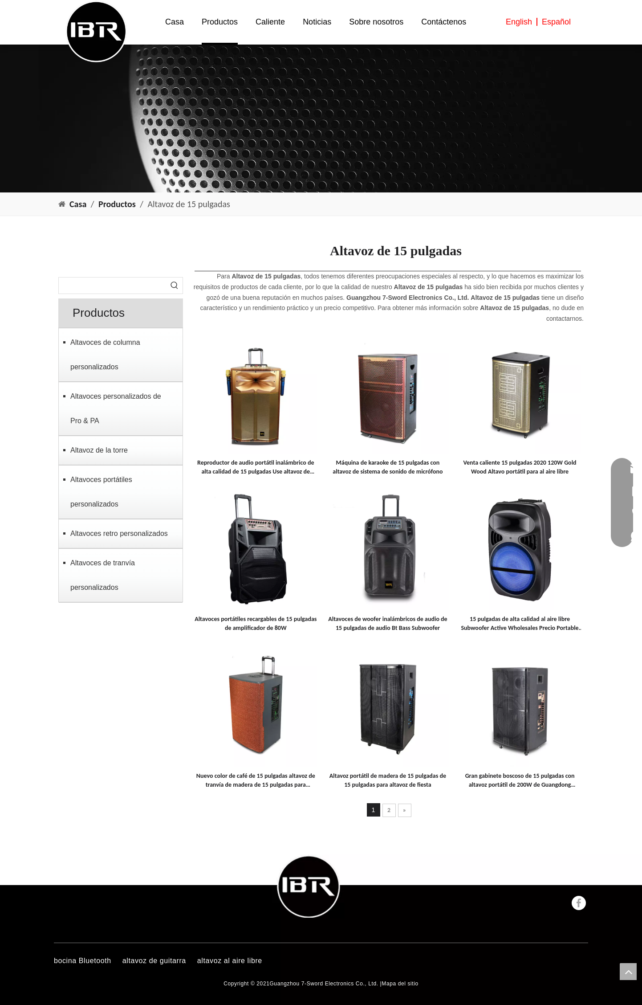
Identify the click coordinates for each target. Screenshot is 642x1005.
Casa (174, 21)
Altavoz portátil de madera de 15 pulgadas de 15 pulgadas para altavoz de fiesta (387, 780)
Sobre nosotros (376, 21)
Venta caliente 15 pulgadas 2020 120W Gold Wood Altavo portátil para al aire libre (520, 467)
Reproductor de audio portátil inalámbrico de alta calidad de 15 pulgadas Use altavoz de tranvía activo (255, 467)
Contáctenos (443, 21)
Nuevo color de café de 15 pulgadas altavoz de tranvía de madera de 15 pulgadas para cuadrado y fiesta (255, 780)
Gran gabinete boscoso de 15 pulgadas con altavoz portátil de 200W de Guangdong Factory (520, 780)
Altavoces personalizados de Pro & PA (115, 408)
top (628, 971)
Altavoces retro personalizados (119, 533)
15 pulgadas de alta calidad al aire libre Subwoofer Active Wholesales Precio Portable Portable (519, 624)
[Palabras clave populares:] (175, 286)
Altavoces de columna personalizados (105, 355)
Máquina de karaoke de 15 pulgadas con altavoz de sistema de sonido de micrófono (388, 467)
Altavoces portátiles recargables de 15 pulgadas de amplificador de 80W (256, 623)
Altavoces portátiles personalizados (101, 492)
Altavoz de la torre (99, 450)
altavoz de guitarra (154, 960)
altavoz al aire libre (229, 960)
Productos (220, 21)
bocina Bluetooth (82, 960)
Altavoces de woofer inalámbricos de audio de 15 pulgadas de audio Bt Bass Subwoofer (387, 623)
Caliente (270, 21)
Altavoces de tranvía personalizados (102, 575)
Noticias (317, 21)
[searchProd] (113, 286)
